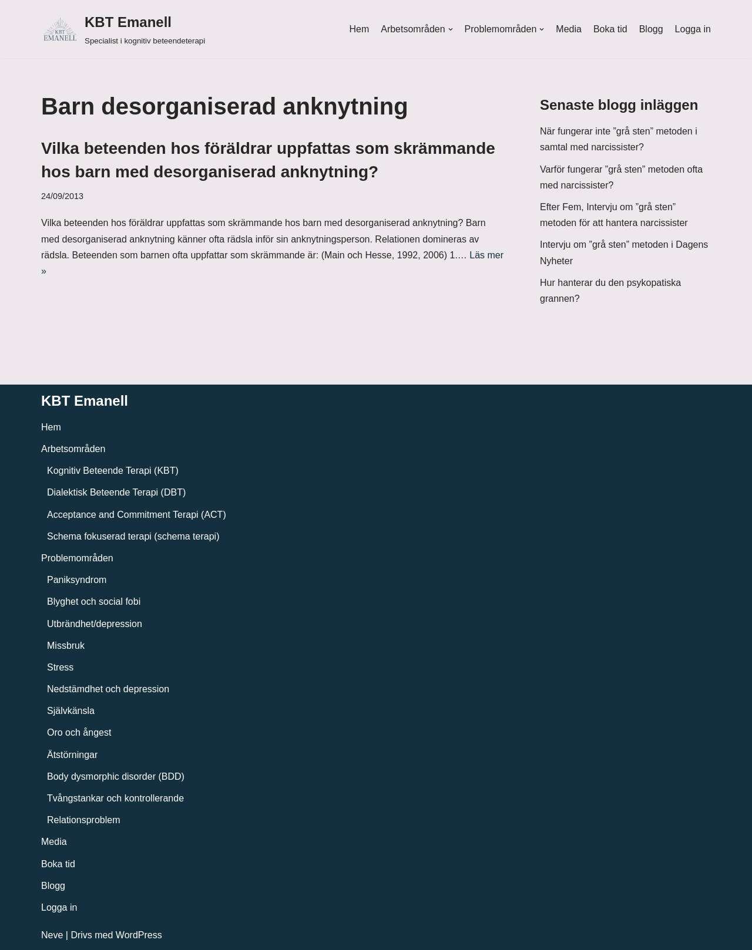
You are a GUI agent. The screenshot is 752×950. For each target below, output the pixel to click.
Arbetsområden (73, 449)
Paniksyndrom (76, 580)
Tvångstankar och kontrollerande (115, 798)
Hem (359, 29)
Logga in (693, 29)
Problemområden (77, 558)
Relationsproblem (83, 820)
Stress (60, 667)
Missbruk (66, 646)
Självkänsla (71, 711)
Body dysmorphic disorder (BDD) (115, 776)
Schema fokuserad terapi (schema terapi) (133, 536)
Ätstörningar (72, 755)
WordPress (139, 935)
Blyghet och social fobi (93, 602)
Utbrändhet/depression (94, 624)
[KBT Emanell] (123, 29)
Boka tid (610, 29)
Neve (52, 935)
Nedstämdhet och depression (108, 689)
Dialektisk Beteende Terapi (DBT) (116, 492)
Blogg (651, 29)
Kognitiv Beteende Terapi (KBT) (113, 471)
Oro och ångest (79, 732)
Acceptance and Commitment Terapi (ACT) (136, 515)
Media (569, 29)
